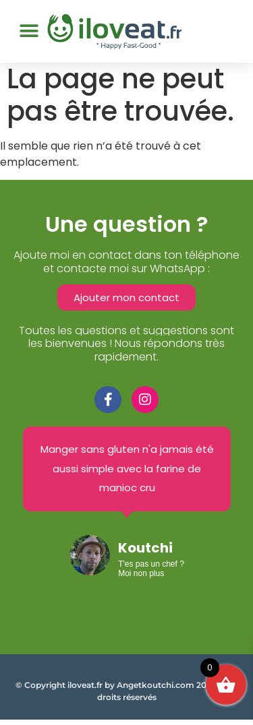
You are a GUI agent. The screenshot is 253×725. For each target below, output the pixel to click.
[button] (28, 31)
